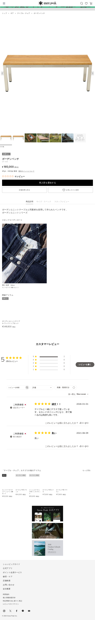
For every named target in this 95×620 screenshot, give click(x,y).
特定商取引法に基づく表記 (12, 601)
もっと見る (87, 470)
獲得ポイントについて (26, 171)
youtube (29, 611)
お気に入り (86, 3)
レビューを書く (85, 365)
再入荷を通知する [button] (47, 183)
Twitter (10, 611)
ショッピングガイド (11, 564)
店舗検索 (7, 581)
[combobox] (42, 387)
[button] (92, 73)
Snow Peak (47, 3)
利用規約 (6, 594)
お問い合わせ (8, 585)
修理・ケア (7, 577)
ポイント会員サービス (12, 572)
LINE (23, 611)
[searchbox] (16, 387)
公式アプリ (7, 568)
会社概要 (7, 589)
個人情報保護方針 (9, 598)
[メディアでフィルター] (66, 387)
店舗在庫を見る (24, 190)
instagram (4, 611)
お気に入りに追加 (72, 190)
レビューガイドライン (11, 604)
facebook (17, 611)
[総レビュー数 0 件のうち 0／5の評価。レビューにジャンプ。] (13, 176)
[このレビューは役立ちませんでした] (85, 423)
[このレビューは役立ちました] (81, 423)
